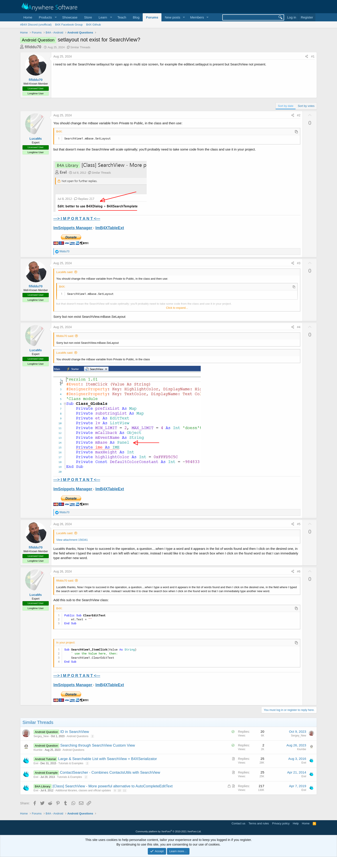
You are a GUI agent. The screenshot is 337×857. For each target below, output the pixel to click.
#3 (299, 263)
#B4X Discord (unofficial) (36, 24)
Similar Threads (80, 47)
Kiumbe (38, 749)
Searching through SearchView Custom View (97, 745)
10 (119, 790)
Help (296, 823)
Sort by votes (306, 106)
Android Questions (77, 736)
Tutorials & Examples (70, 763)
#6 (299, 571)
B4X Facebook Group (69, 24)
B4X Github (93, 24)
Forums (152, 17)
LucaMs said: (64, 272)
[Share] (306, 56)
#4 (299, 327)
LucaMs (36, 138)
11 (124, 790)
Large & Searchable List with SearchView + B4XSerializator (107, 759)
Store (88, 17)
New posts (172, 17)
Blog (136, 17)
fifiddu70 (33, 47)
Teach (121, 17)
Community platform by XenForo (168, 831)
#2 (299, 115)
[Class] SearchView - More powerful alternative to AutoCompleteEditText (113, 786)
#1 (313, 56)
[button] (47, 17)
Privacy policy (281, 823)
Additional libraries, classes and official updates (83, 790)
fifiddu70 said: (65, 336)
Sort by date (285, 106)
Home (27, 17)
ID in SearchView (74, 732)
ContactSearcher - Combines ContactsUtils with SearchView (110, 772)
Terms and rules (259, 823)
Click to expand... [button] (177, 307)
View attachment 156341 (72, 539)
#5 (299, 524)
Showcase (69, 17)
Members (197, 17)
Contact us (238, 823)
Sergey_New (41, 736)
